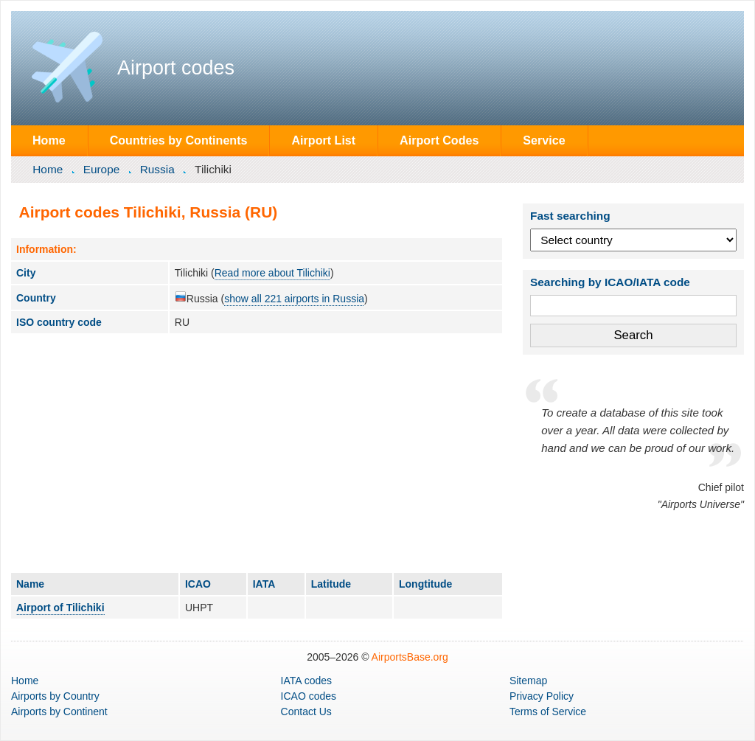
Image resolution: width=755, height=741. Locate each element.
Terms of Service (547, 711)
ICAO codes (308, 696)
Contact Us (306, 711)
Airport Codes (439, 140)
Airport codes (175, 68)
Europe (101, 169)
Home (49, 140)
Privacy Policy (541, 696)
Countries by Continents (179, 140)
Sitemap (528, 680)
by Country (55, 696)
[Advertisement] (256, 452)
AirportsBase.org (410, 657)
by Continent (59, 711)
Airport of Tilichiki (60, 607)
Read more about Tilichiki (272, 273)
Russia (157, 169)
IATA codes (307, 680)
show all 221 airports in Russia (294, 299)
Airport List (323, 140)
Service (544, 140)
